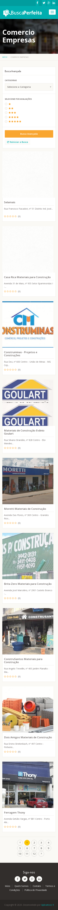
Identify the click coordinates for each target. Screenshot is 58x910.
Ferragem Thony (14, 812)
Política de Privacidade (35, 890)
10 (20, 853)
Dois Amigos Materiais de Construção (28, 737)
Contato (37, 886)
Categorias (11, 80)
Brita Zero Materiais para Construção (28, 584)
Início (4, 57)
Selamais (9, 202)
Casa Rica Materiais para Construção (27, 277)
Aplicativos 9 (47, 904)
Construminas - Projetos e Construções (20, 353)
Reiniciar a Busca (17, 142)
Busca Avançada (29, 133)
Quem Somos (21, 886)
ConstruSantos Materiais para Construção (23, 660)
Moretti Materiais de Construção (25, 509)
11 (27, 853)
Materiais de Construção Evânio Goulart (24, 432)
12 (34, 853)
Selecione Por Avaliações (18, 99)
